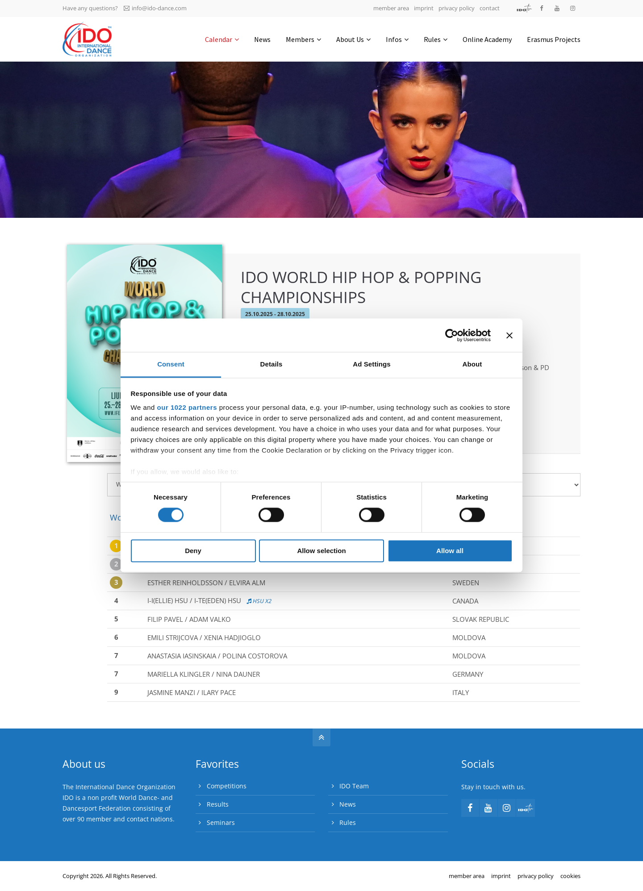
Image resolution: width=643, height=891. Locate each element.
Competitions (226, 786)
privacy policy (456, 8)
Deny (193, 550)
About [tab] (472, 364)
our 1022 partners (187, 407)
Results (218, 804)
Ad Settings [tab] (371, 364)
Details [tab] (271, 364)
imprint (424, 8)
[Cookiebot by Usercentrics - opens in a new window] (452, 335)
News (347, 804)
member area (391, 8)
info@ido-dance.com (155, 8)
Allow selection (321, 550)
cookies (570, 876)
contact (490, 8)
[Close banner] (509, 335)
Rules (347, 822)
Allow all (449, 550)
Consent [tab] (170, 364)
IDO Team (354, 786)
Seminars (221, 822)
